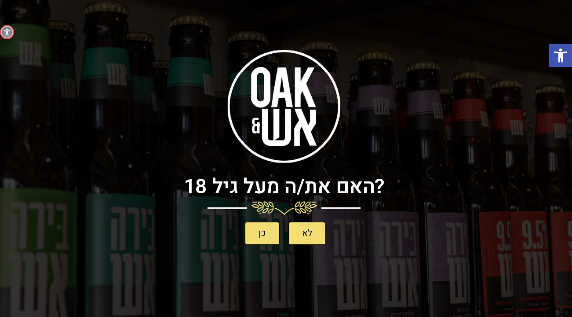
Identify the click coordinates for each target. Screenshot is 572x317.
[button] (560, 55)
